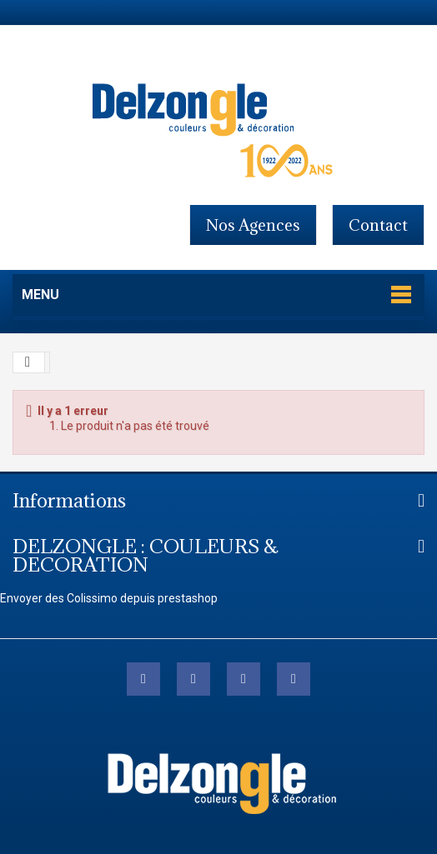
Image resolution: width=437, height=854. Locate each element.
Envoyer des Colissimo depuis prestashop (109, 598)
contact (378, 225)
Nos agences (253, 225)
